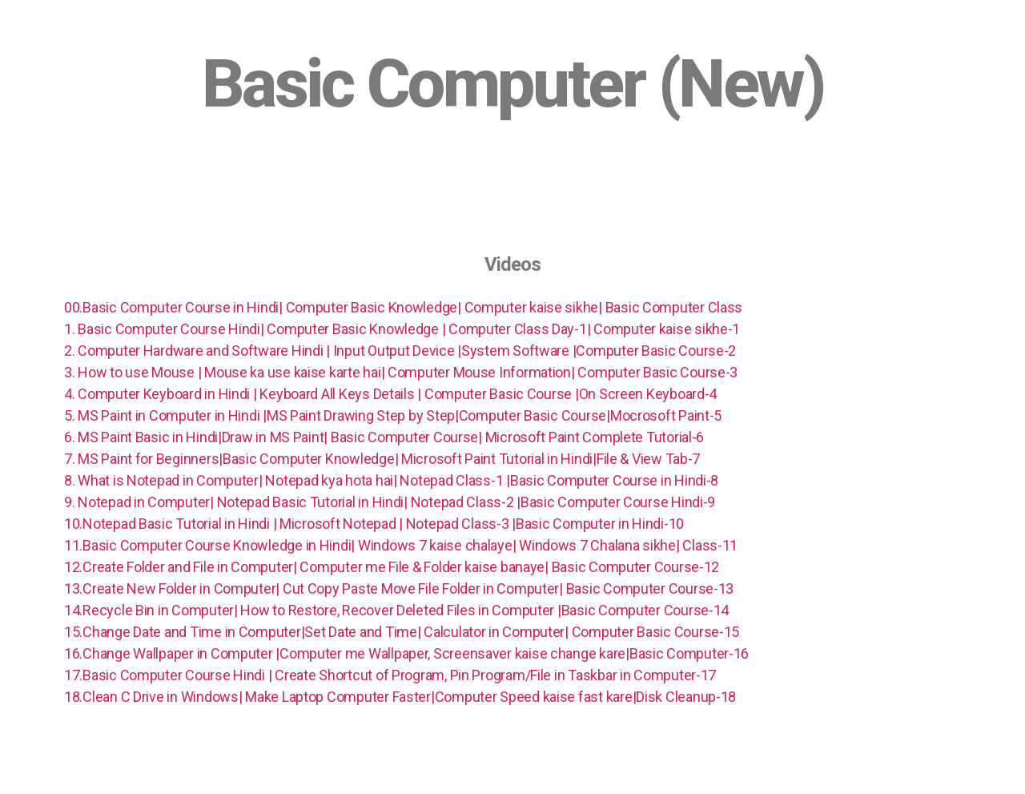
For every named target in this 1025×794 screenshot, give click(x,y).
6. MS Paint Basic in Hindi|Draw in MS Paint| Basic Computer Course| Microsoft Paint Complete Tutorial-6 (385, 437)
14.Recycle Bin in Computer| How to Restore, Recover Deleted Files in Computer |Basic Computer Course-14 (396, 610)
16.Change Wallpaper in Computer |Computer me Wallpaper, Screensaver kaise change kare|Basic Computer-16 (408, 653)
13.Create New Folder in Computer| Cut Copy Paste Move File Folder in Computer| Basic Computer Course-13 (400, 588)
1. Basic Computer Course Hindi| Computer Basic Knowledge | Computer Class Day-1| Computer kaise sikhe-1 (402, 328)
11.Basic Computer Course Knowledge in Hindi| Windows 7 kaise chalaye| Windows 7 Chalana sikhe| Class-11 (402, 545)
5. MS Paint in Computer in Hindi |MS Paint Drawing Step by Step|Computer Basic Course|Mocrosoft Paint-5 (394, 415)
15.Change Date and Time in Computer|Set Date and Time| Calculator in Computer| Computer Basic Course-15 (403, 631)
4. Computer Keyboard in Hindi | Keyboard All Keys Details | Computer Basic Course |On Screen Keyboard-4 (392, 393)
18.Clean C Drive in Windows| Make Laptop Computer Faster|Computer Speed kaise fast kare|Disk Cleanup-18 (401, 696)
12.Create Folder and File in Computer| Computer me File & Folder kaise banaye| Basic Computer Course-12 (393, 566)
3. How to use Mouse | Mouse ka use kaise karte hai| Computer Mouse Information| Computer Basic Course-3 (402, 372)
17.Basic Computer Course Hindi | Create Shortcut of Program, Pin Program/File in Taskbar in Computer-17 (391, 675)
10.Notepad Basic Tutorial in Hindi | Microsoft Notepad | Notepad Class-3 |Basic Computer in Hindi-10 (375, 523)
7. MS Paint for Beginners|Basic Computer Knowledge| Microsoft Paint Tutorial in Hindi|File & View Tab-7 (383, 458)
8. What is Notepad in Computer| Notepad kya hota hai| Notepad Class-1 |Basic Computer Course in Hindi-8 (393, 480)
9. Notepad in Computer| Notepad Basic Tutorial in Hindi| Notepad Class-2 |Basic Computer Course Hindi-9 (391, 502)
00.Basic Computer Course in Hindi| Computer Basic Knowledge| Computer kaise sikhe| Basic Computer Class (403, 307)
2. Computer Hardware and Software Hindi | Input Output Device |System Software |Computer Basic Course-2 (401, 350)
